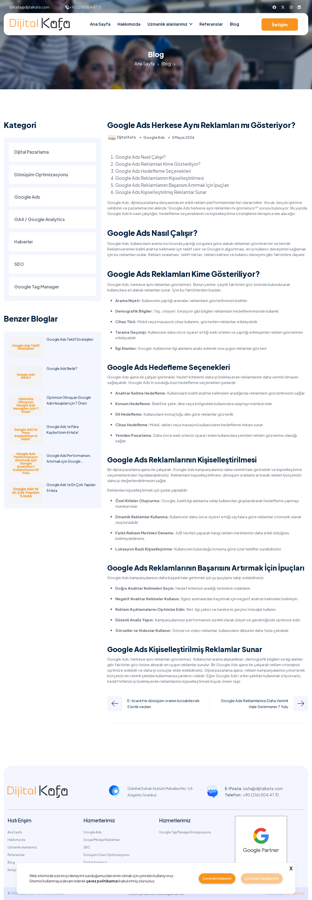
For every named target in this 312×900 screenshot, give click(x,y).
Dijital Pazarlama (31, 152)
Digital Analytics (95, 862)
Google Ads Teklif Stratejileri (69, 340)
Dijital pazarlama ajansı (224, 669)
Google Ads (154, 137)
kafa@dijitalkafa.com (31, 7)
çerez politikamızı (102, 881)
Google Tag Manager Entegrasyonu (185, 832)
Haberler (23, 242)
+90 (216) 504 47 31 (85, 7)
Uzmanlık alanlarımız (22, 847)
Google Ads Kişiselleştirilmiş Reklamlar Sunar (162, 192)
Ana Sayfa (100, 24)
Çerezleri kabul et (216, 878)
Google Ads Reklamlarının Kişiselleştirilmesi (160, 178)
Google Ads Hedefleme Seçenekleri (153, 171)
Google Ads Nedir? (61, 369)
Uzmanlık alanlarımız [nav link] (167, 24)
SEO (19, 265)
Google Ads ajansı (123, 376)
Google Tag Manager (36, 288)
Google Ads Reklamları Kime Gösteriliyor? (158, 163)
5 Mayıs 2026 (183, 137)
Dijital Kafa (126, 137)
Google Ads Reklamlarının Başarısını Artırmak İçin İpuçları (174, 185)
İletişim (280, 24)
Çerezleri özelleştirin (262, 878)
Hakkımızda (129, 24)
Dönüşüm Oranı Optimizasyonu (106, 854)
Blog (234, 24)
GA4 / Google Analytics (39, 220)
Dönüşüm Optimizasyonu (41, 175)
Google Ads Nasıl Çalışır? (141, 156)
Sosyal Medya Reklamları (101, 839)
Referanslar (211, 24)
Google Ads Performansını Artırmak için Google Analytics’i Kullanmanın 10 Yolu (71, 463)
